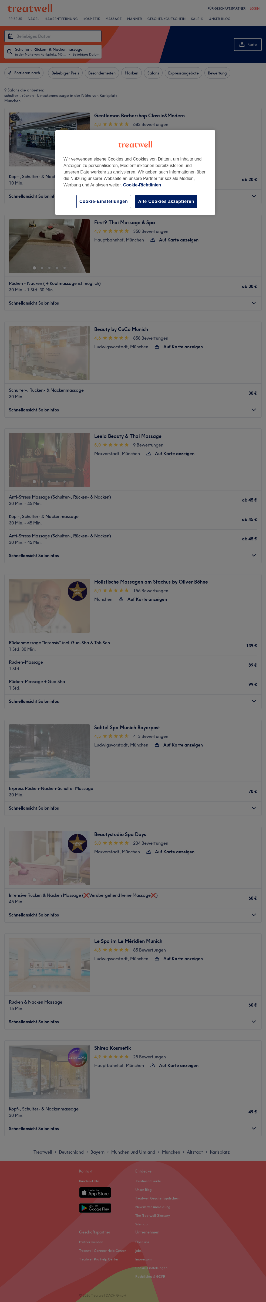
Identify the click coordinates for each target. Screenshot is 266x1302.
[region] (135, 172)
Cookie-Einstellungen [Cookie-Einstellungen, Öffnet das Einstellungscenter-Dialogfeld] (103, 201)
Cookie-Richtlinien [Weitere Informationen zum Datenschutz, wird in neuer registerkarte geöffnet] (142, 185)
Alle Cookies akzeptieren (166, 201)
